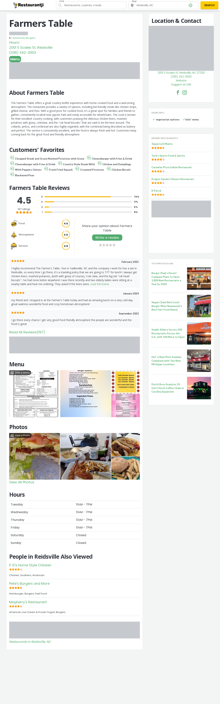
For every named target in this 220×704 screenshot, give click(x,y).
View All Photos (21, 482)
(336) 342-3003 (22, 52)
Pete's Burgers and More (29, 583)
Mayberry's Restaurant (28, 602)
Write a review (107, 237)
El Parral (156, 190)
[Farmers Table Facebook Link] (178, 92)
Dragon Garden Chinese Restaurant (172, 179)
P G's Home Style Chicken (30, 565)
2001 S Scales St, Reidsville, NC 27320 (181, 73)
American (19, 38)
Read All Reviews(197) (27, 332)
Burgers (30, 38)
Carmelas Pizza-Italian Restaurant (171, 167)
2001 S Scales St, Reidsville (30, 47)
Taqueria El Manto (162, 143)
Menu (15, 59)
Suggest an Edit (181, 84)
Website (181, 80)
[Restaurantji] (28, 5)
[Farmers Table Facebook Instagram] (184, 92)
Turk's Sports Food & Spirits (168, 155)
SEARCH (209, 5)
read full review (100, 284)
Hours (14, 42)
